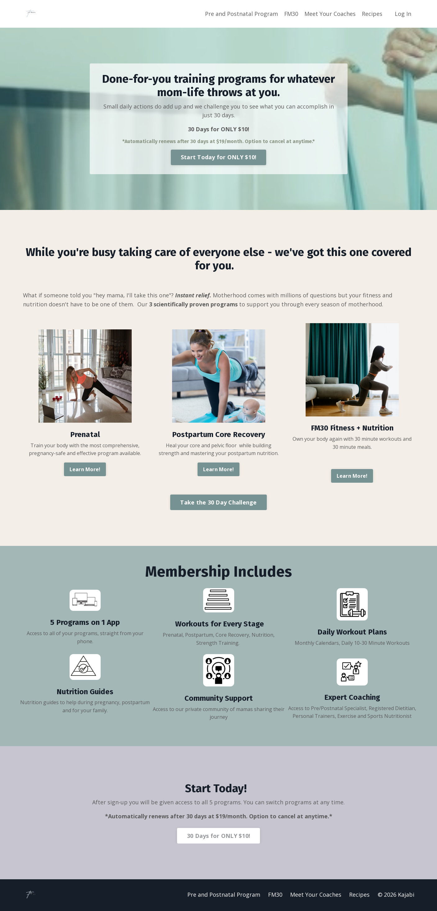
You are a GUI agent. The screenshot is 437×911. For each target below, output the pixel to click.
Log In (403, 13)
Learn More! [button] (85, 470)
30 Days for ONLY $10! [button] (218, 836)
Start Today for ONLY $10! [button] (218, 157)
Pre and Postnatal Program (241, 13)
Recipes (372, 13)
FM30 (291, 13)
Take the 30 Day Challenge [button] (218, 502)
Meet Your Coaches (330, 13)
